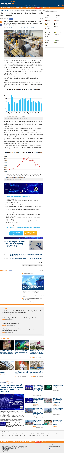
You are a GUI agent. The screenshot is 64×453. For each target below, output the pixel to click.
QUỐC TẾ (17, 7)
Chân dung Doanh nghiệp (31, 10)
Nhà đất (54, 413)
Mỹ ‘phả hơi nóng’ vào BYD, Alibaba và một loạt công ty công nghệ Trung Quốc (20, 318)
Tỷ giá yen (22, 433)
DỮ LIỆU (48, 7)
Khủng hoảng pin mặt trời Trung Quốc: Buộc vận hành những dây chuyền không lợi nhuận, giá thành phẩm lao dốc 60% (21, 329)
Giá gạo (21, 435)
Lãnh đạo (22, 10)
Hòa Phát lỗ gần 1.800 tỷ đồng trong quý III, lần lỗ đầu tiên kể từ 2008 (26, 258)
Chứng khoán (4, 314)
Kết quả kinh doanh (14, 10)
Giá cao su (26, 435)
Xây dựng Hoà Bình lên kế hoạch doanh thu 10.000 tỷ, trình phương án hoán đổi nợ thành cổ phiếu (33, 288)
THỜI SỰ (4, 7)
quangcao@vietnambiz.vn (55, 446)
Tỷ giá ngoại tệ (12, 433)
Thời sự (16, 376)
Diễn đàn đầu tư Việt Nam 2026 (42, 435)
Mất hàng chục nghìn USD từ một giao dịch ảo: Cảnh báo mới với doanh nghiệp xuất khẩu (38, 422)
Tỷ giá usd (17, 433)
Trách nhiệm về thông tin (6, 451)
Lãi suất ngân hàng (51, 433)
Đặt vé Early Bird (16, 233)
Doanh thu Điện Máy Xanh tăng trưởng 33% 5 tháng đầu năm (33, 296)
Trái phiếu (48, 10)
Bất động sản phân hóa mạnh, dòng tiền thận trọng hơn (58, 410)
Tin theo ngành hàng (51, 11)
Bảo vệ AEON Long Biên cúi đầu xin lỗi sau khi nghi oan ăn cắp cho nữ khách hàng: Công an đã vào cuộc (7, 352)
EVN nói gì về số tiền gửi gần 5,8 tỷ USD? (31, 302)
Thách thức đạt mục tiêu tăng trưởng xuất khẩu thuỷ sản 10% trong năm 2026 (57, 400)
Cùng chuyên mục (28, 273)
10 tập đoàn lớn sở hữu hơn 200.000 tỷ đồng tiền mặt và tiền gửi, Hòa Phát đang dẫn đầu (26, 255)
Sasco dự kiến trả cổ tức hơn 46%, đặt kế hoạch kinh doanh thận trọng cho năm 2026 (32, 292)
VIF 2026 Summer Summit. (24, 225)
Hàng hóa (54, 404)
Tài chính (1, 374)
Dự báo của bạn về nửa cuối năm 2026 (30, 233)
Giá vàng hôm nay (5, 433)
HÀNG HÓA (13, 7)
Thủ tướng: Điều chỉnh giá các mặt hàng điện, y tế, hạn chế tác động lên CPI (21, 372)
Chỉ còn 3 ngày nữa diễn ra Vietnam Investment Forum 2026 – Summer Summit (38, 400)
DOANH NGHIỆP (37, 7)
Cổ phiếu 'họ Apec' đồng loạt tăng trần (10, 323)
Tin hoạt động (42, 10)
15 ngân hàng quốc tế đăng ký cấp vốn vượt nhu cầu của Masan (32, 299)
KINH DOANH (44, 7)
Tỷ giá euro (27, 433)
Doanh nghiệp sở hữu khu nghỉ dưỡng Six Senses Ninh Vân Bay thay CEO (57, 422)
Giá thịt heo (17, 435)
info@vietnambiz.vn (7, 450)
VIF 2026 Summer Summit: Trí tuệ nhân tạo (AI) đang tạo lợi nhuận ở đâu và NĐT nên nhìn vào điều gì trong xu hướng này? (15, 424)
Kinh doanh (32, 357)
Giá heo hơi (32, 433)
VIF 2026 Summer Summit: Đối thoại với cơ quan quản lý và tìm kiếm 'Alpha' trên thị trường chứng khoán (11, 388)
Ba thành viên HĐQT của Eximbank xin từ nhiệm (6, 371)
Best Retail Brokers (32, 435)
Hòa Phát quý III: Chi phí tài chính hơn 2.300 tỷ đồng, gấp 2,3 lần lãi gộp (15, 244)
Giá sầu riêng (11, 435)
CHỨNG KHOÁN (31, 7)
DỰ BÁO (8, 7)
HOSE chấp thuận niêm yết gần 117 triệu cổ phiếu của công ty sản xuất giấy (36, 372)
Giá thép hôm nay (5, 435)
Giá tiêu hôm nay (43, 433)
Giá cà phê (37, 433)
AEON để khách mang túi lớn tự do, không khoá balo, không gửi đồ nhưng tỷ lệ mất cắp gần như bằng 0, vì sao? (37, 353)
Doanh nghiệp (5, 10)
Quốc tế (3, 319)
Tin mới (4, 308)
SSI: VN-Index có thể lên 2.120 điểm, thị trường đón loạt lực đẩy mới (21, 352)
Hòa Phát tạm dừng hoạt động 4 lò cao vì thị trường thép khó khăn (21, 27)
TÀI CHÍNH (21, 7)
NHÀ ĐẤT (26, 7)
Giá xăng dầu (57, 433)
